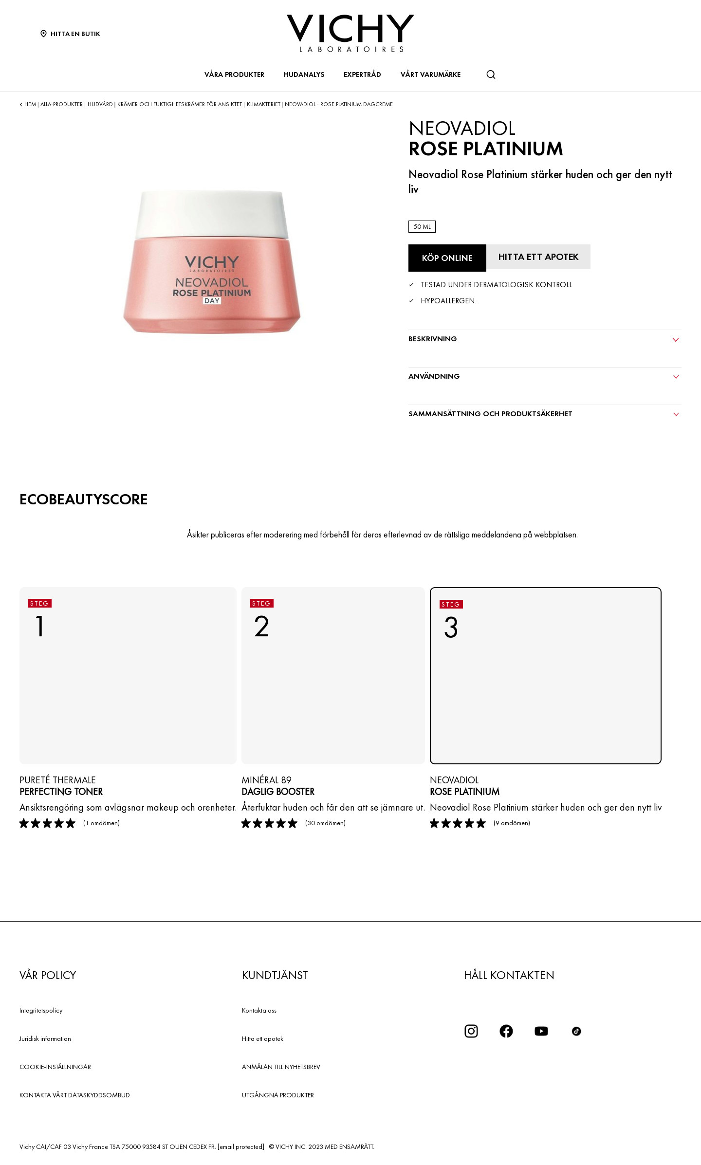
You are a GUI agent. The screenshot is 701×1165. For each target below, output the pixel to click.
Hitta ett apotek (262, 1038)
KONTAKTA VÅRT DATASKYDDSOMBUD (74, 1094)
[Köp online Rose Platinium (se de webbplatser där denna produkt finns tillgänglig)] (447, 258)
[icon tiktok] (576, 1030)
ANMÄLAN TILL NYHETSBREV (281, 1066)
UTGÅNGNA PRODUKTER (278, 1094)
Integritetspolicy (40, 1009)
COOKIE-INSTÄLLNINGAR (55, 1066)
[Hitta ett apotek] (539, 256)
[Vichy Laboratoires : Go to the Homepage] (350, 33)
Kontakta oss (259, 1009)
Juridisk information (45, 1038)
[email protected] (241, 1146)
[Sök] (491, 74)
